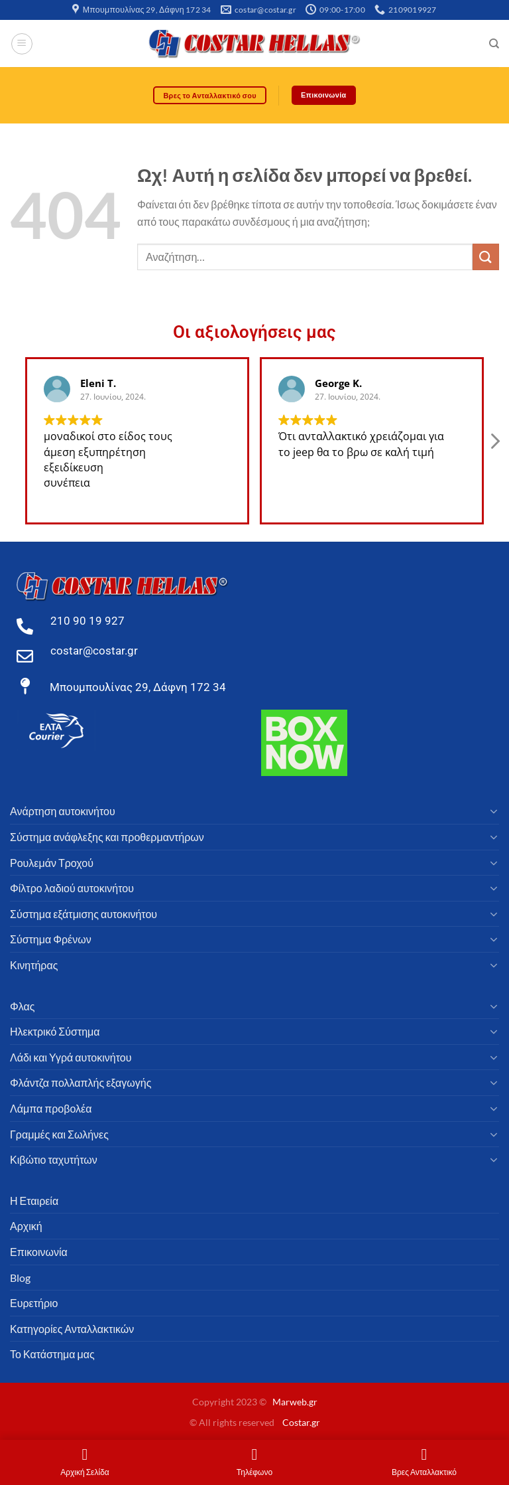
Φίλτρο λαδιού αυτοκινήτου (72, 888)
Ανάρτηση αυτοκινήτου (62, 811)
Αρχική (26, 1226)
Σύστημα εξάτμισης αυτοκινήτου (83, 913)
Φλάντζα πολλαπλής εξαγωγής (80, 1083)
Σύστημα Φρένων (50, 939)
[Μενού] (21, 43)
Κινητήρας (34, 965)
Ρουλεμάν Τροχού (51, 862)
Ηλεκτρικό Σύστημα (55, 1032)
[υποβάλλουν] (486, 257)
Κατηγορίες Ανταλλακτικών (72, 1328)
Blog (20, 1277)
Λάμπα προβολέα (50, 1108)
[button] (494, 444)
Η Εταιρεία (34, 1200)
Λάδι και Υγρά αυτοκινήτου (70, 1057)
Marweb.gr (294, 1402)
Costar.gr (301, 1422)
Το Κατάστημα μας (52, 1354)
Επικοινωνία (39, 1251)
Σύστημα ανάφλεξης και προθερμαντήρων (107, 837)
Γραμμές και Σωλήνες (59, 1134)
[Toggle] (493, 812)
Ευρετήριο (34, 1303)
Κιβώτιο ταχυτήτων (53, 1160)
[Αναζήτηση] (494, 43)
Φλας (22, 1006)
